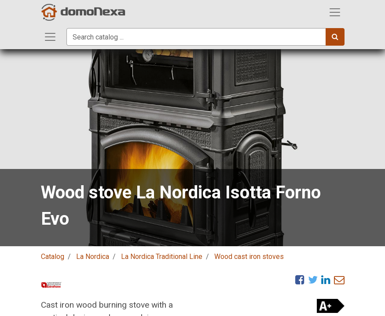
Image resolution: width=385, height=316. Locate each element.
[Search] (335, 37)
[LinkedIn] (325, 279)
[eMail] (339, 279)
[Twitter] (313, 279)
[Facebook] (299, 279)
